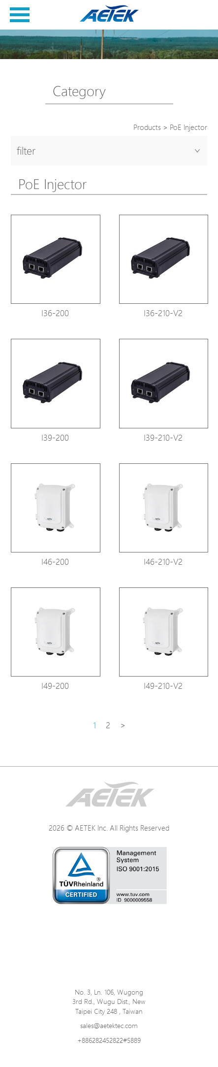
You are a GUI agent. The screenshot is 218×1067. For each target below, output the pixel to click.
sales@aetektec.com (109, 1025)
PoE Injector (188, 127)
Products (147, 127)
